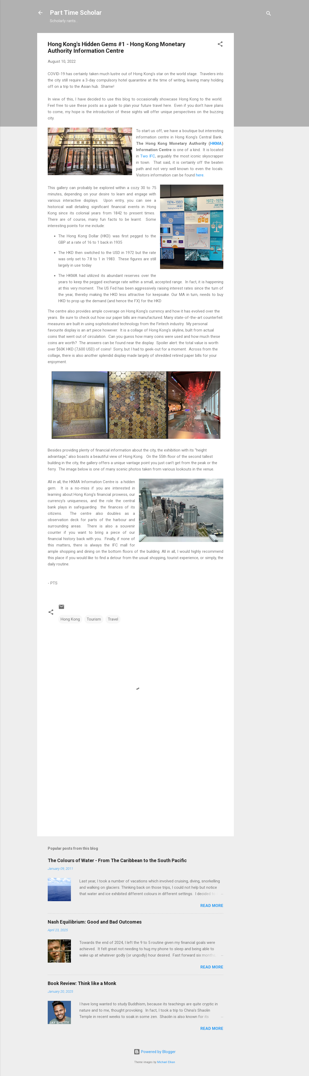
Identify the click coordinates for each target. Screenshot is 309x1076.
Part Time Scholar (76, 12)
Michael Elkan (166, 1062)
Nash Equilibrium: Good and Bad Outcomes (95, 922)
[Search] (268, 14)
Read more (211, 905)
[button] (220, 45)
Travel (113, 619)
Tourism (94, 619)
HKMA (216, 143)
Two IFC (147, 156)
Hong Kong (70, 619)
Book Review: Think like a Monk (82, 983)
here (200, 175)
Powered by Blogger (155, 1051)
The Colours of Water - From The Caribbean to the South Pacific (117, 860)
